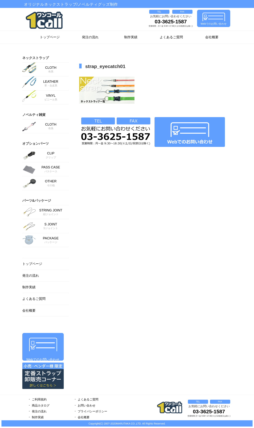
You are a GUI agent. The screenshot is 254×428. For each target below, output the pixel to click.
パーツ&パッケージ (36, 200)
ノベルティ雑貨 (33, 115)
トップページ (50, 37)
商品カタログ (41, 405)
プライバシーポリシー (92, 411)
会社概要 (211, 37)
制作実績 (130, 37)
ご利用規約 (39, 399)
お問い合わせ (86, 405)
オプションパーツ (35, 143)
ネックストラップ (35, 58)
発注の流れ (90, 37)
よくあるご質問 (171, 37)
